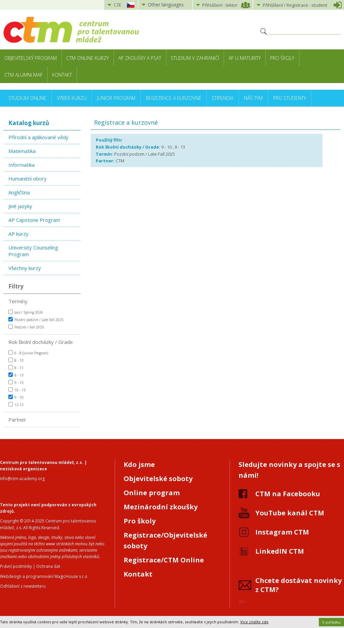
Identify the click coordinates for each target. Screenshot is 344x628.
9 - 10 (16, 397)
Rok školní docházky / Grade (40, 342)
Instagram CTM (282, 532)
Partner (17, 419)
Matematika (22, 151)
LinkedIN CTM (279, 551)
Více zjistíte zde (254, 621)
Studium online (27, 98)
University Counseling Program (33, 251)
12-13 (16, 404)
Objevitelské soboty (158, 478)
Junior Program (116, 98)
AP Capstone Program (34, 220)
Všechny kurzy (24, 268)
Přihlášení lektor (220, 5)
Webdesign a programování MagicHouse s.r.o (43, 576)
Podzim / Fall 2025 (26, 326)
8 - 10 (16, 360)
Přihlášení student (295, 5)
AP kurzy (18, 233)
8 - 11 (16, 367)
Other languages (166, 4)
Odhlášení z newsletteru (23, 586)
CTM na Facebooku (287, 493)
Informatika (21, 164)
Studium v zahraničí (195, 58)
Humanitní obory (27, 178)
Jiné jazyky (20, 206)
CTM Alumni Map (23, 75)
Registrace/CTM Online (164, 559)
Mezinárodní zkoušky (161, 506)
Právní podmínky (16, 566)
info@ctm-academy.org (22, 478)
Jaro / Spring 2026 (25, 312)
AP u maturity (244, 58)
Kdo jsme (139, 464)
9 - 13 (16, 382)
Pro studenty (289, 98)
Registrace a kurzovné (173, 98)
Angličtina (19, 192)
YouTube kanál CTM (289, 512)
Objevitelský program (30, 58)
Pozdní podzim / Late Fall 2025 (35, 319)
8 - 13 (16, 375)
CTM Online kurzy (87, 58)
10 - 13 (17, 389)
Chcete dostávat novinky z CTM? (298, 585)
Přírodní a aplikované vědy (38, 137)
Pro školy (282, 58)
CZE (117, 5)
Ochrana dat (48, 566)
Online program (152, 492)
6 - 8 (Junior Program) (28, 352)
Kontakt (62, 75)
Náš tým (253, 98)
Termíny (18, 301)
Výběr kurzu (72, 98)
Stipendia (222, 98)
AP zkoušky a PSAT (139, 58)
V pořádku (331, 622)
